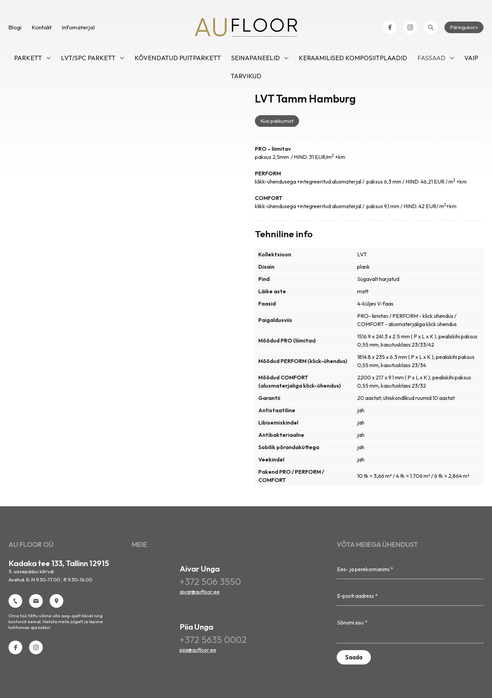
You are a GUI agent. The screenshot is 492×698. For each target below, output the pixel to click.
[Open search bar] (431, 27)
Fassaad (431, 58)
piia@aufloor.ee (198, 649)
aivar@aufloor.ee (200, 591)
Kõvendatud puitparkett (177, 58)
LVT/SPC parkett (88, 58)
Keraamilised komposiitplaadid (353, 58)
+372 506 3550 (210, 581)
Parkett (28, 58)
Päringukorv (464, 27)
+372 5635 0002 (213, 639)
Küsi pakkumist (277, 121)
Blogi (15, 27)
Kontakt (42, 27)
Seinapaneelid (255, 58)
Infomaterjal (78, 27)
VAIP (471, 58)
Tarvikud (246, 76)
